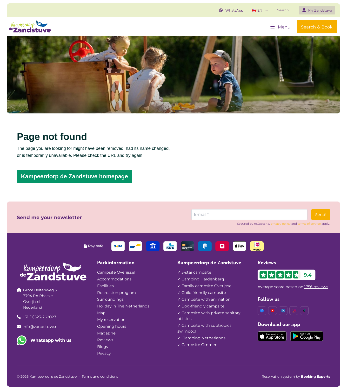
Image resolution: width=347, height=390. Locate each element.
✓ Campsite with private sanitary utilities (208, 316)
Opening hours (111, 326)
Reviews (105, 340)
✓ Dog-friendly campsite (201, 306)
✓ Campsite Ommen (197, 344)
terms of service (309, 223)
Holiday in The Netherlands (123, 306)
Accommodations (114, 279)
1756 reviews (316, 287)
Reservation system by (296, 376)
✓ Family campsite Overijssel (205, 286)
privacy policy (281, 223)
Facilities (105, 286)
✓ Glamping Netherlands (201, 338)
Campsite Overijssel (116, 272)
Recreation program (116, 292)
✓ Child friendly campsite (201, 292)
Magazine (106, 333)
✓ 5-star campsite (194, 272)
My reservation (111, 319)
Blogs (102, 346)
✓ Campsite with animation (204, 299)
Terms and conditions (100, 376)
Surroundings (110, 299)
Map (101, 313)
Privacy (104, 353)
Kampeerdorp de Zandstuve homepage (74, 176)
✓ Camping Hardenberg (200, 279)
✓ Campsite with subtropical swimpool (205, 328)
